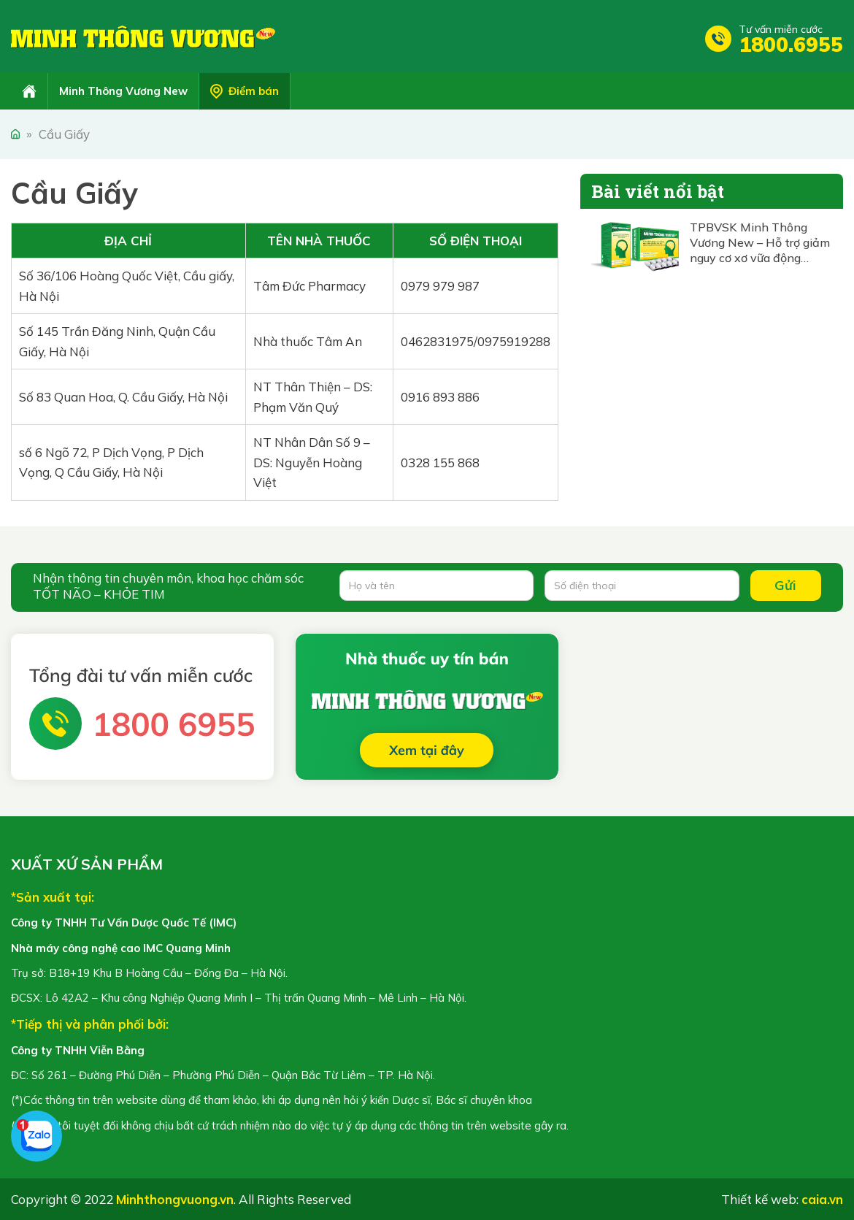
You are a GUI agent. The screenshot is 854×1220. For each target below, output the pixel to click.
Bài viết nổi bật (657, 191)
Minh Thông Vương (143, 36)
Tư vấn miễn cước (781, 29)
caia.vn (822, 1199)
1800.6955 (791, 44)
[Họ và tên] (436, 585)
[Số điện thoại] (642, 585)
